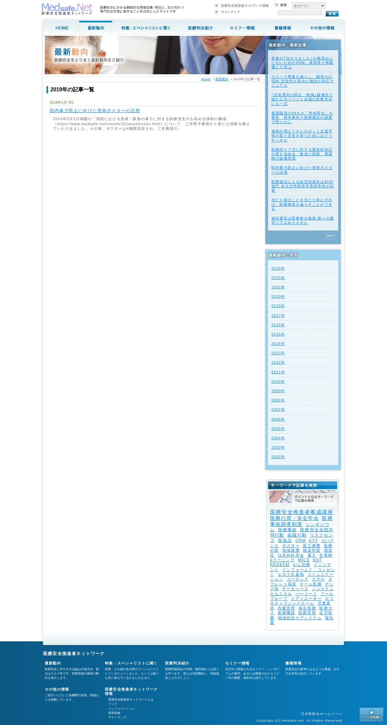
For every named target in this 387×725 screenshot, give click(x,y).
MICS (303, 560)
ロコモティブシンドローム (302, 601)
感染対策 (311, 550)
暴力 (311, 555)
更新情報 (114, 713)
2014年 (278, 344)
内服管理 (286, 608)
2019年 (278, 296)
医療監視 (307, 613)
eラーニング (282, 560)
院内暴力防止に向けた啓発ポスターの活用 (95, 110)
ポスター (291, 545)
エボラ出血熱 (291, 574)
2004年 (278, 438)
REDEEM (280, 564)
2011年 (278, 372)
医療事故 (287, 529)
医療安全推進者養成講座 (301, 512)
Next (330, 235)
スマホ (318, 579)
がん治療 (301, 564)
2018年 (278, 306)
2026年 (278, 268)
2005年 (278, 429)
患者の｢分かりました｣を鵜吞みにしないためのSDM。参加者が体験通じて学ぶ (302, 62)
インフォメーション (121, 708)
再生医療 (307, 608)
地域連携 (291, 550)
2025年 (278, 278)
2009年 (278, 391)
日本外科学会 (291, 555)
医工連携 (311, 545)
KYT (313, 540)
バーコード (306, 594)
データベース (295, 588)
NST (317, 560)
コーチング (297, 579)
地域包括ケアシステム (300, 618)
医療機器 (286, 613)
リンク (112, 704)
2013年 (278, 353)
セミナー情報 (237, 663)
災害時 (326, 555)
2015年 (278, 334)
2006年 (278, 419)
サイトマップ (117, 717)
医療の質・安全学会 (294, 518)
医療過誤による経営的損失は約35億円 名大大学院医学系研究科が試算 (302, 186)
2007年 (278, 409)
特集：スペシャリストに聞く (131, 663)
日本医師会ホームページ (321, 714)
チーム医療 (311, 584)
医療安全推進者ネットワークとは (130, 699)
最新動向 (222, 79)
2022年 (278, 287)
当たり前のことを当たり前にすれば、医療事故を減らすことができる (302, 204)
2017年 (278, 315)
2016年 (278, 325)
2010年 (278, 381)
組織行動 (296, 535)
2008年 (278, 400)
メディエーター (306, 598)
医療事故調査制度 (301, 521)
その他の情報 (57, 689)
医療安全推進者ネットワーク (74, 653)
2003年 (278, 447)
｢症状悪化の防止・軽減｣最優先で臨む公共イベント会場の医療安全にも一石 (302, 99)
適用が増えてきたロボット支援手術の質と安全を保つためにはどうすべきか (302, 135)
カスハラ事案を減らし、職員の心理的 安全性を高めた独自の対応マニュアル (302, 81)
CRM (300, 540)
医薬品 (285, 540)
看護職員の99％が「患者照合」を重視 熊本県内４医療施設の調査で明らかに (302, 117)
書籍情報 (293, 663)
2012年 (278, 362)
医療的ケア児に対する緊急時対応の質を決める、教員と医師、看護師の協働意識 (302, 154)
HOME (206, 79)
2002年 (278, 457)
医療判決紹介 (177, 663)
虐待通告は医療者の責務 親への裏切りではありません (302, 220)
